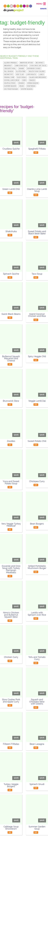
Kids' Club (19, 74)
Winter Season (26, 89)
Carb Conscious (21, 65)
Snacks (32, 80)
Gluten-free (21, 71)
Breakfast (8, 65)
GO (10, 152)
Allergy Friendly (10, 62)
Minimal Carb (9, 77)
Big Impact (40, 62)
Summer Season (10, 86)
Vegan (21, 86)
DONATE (43, 9)
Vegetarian (31, 86)
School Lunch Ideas (11, 80)
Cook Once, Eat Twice (38, 65)
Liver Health (31, 74)
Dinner (21, 68)
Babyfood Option (26, 62)
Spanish (21, 83)
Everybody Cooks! (34, 68)
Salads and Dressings (37, 77)
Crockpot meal (10, 68)
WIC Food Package (11, 89)
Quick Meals (21, 77)
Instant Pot (8, 74)
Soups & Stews (9, 83)
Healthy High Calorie (37, 71)
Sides (24, 80)
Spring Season (32, 83)
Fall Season (8, 71)
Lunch (41, 74)
